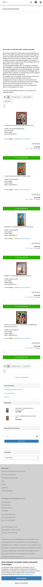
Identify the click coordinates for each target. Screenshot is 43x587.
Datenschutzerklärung (27, 574)
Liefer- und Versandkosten (8, 474)
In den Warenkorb (21, 158)
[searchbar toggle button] (31, 2)
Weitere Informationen (21, 583)
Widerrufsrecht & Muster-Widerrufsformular (13, 471)
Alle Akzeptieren (22, 578)
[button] (5, 97)
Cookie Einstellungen (7, 490)
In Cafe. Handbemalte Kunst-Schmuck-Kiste (17, 176)
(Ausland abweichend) (24, 139)
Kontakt (3, 484)
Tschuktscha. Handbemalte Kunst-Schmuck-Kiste (19, 125)
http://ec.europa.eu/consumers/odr (13, 556)
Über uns (6, 397)
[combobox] (16, 97)
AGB (2, 481)
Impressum (4, 487)
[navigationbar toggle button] (40, 2)
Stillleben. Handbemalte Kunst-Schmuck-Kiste (17, 276)
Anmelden (21, 441)
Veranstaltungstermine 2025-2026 (13, 389)
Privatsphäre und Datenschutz (9, 478)
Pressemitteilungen (9, 393)
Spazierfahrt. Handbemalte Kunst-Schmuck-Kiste (18, 227)
